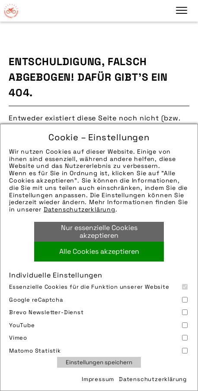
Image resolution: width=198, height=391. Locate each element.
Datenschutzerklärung (79, 209)
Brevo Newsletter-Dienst (98, 312)
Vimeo (98, 337)
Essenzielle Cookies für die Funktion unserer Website (98, 286)
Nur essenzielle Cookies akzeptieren (99, 231)
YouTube (98, 325)
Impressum (98, 379)
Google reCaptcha (98, 299)
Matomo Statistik (98, 350)
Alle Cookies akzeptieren (99, 251)
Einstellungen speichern (99, 362)
